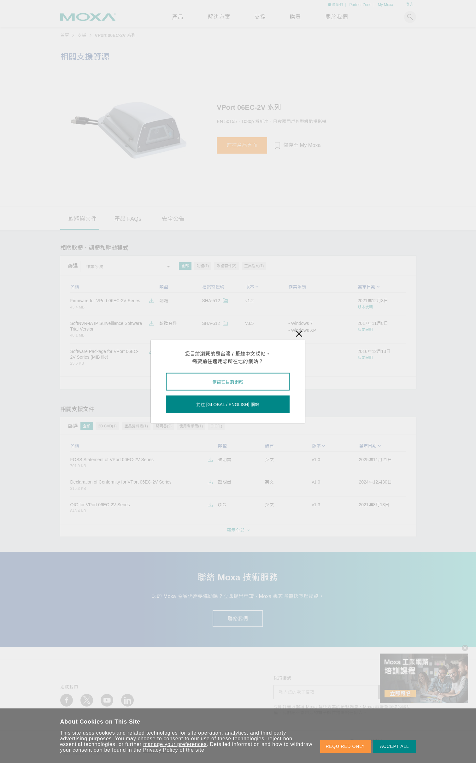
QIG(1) (216, 426)
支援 (260, 17)
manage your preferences (175, 744)
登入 (410, 4)
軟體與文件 (82, 219)
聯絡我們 (335, 5)
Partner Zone (360, 5)
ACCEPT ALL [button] (394, 746)
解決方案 (219, 17)
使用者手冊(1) (191, 426)
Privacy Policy (160, 750)
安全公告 (173, 219)
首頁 (64, 35)
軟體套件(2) (227, 266)
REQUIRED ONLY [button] (345, 746)
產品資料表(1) (136, 426)
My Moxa (385, 5)
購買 (295, 17)
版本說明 (365, 307)
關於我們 (336, 17)
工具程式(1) (254, 266)
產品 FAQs (127, 219)
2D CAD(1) (107, 426)
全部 (185, 266)
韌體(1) (203, 266)
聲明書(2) (164, 426)
